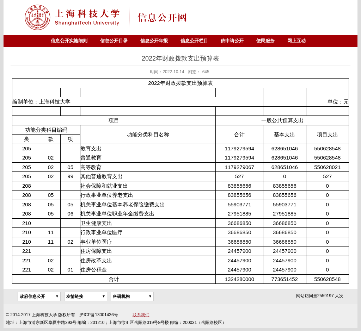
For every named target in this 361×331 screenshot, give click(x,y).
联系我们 (141, 314)
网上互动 (296, 40)
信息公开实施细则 (69, 40)
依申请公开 (232, 40)
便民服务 (265, 40)
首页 (38, 41)
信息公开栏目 (194, 40)
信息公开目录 (114, 40)
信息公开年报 (154, 40)
